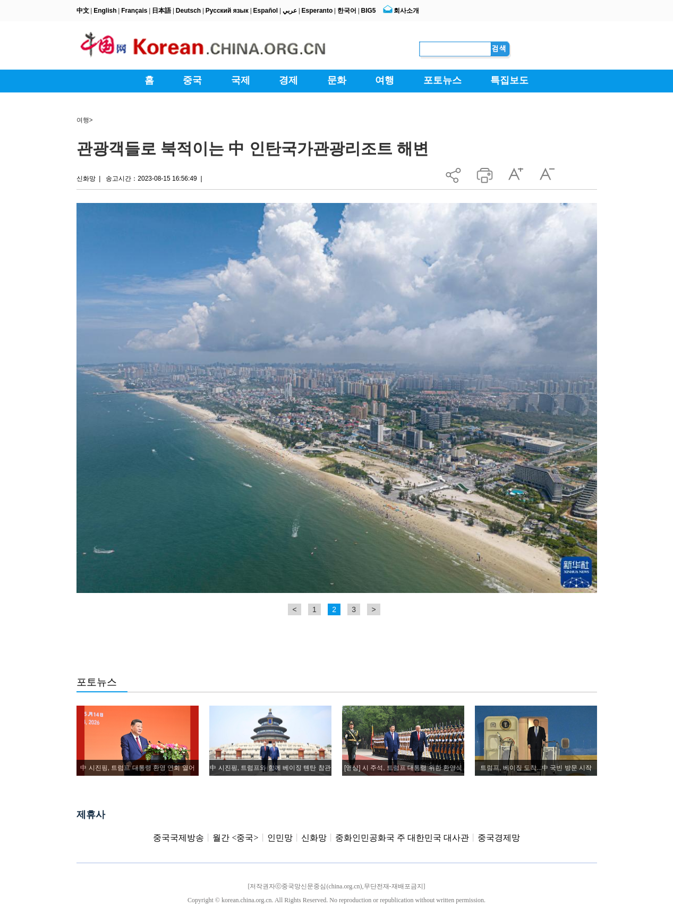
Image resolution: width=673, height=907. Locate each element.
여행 (82, 120)
